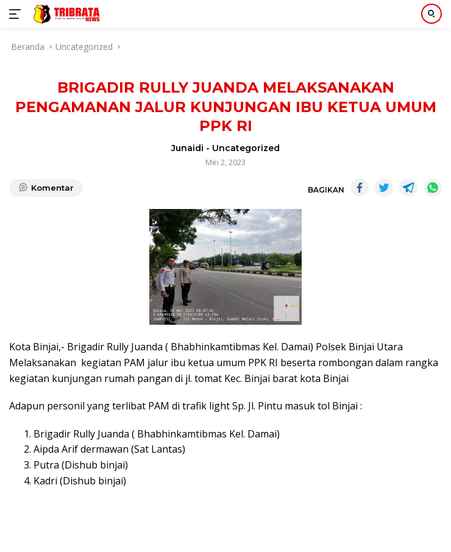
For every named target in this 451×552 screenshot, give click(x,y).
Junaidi (187, 148)
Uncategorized (246, 148)
